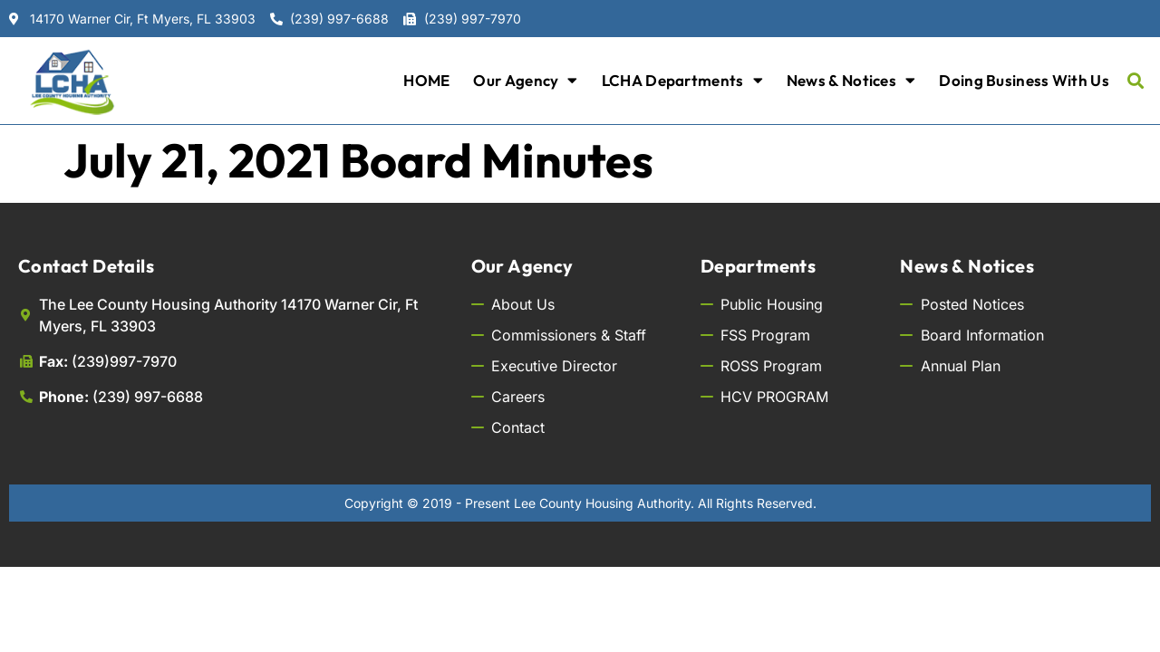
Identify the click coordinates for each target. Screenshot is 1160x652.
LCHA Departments (682, 80)
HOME (426, 80)
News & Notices (851, 80)
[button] (1136, 80)
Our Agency (525, 80)
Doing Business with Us (1024, 80)
